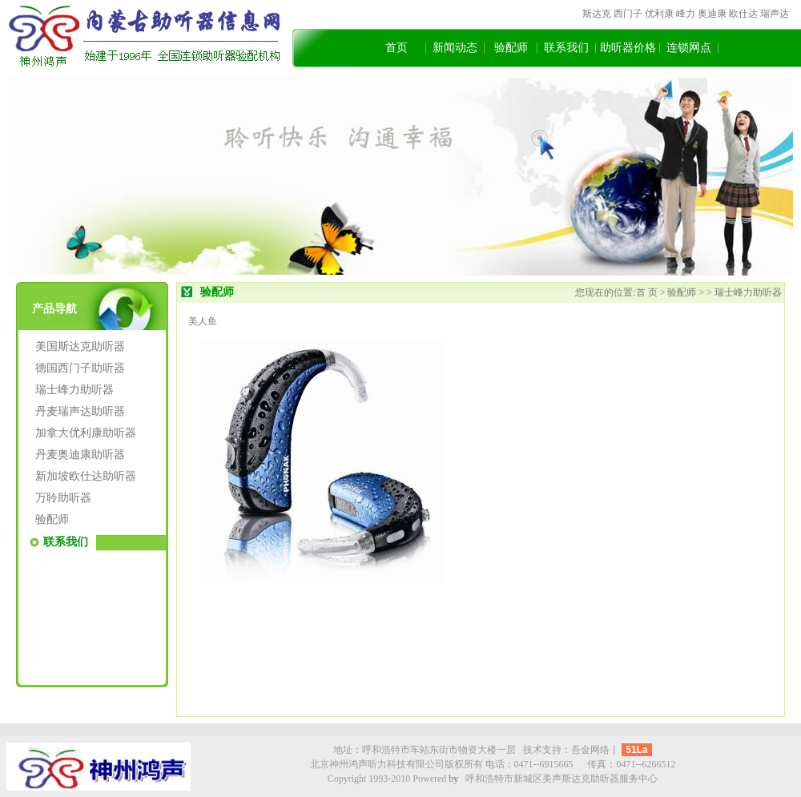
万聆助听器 (63, 498)
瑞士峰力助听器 (74, 390)
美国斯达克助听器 (80, 346)
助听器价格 (628, 48)
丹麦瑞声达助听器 (80, 411)
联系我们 (566, 48)
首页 (396, 48)
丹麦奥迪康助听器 (80, 455)
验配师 (511, 48)
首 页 (648, 292)
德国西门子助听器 (80, 368)
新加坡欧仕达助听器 (85, 476)
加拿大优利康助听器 (85, 433)
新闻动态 (455, 48)
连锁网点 (688, 48)
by (453, 778)
